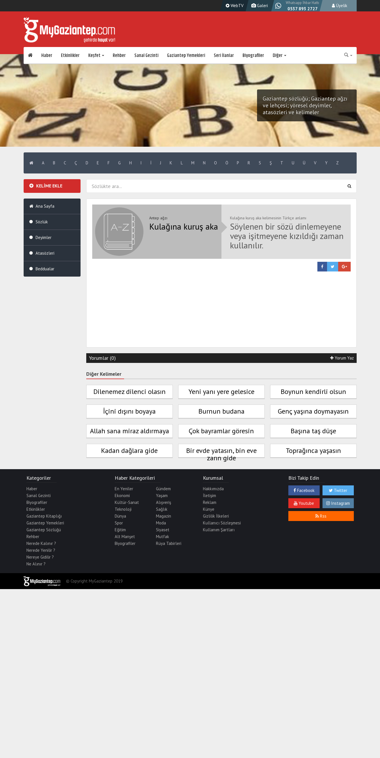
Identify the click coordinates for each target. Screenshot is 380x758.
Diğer (279, 55)
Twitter (338, 490)
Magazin (163, 516)
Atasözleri (45, 253)
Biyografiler (253, 55)
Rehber (119, 55)
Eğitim (120, 529)
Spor (119, 523)
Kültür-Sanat (127, 502)
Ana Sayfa (45, 206)
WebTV (234, 5)
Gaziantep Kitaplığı (44, 516)
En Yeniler (124, 488)
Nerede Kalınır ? (41, 543)
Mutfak (162, 536)
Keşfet (96, 55)
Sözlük (42, 221)
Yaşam (162, 495)
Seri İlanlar (224, 55)
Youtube (304, 503)
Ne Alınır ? (36, 564)
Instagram (338, 503)
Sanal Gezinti (146, 55)
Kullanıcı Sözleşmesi (222, 523)
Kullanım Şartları (219, 529)
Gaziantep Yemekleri (186, 55)
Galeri (259, 5)
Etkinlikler (70, 55)
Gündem (163, 488)
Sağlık (161, 509)
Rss (320, 516)
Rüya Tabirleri (168, 543)
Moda (161, 523)
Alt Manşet (125, 536)
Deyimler (44, 237)
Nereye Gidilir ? (40, 557)
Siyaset (162, 529)
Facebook (304, 490)
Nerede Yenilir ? (40, 550)
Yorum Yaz (342, 358)
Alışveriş (163, 502)
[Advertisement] (221, 311)
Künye (208, 509)
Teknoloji (123, 509)
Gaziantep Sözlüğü (43, 529)
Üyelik (339, 5)
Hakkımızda (213, 488)
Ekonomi (122, 495)
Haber (46, 55)
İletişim (209, 495)
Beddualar (45, 268)
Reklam (209, 502)
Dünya (120, 516)
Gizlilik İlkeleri (216, 516)
